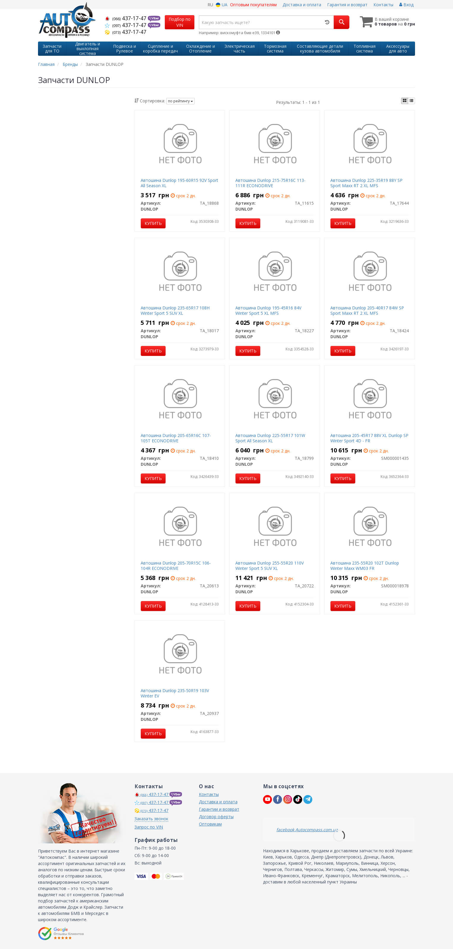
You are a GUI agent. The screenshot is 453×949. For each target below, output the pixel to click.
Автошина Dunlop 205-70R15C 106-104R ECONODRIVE (176, 565)
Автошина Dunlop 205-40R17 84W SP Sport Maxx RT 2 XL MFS (367, 310)
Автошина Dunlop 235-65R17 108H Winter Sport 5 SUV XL (175, 310)
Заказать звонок (151, 818)
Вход (406, 4)
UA (221, 4)
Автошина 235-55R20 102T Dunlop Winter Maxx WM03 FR (364, 565)
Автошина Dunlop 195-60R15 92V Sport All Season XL (179, 182)
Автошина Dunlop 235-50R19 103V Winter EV (175, 693)
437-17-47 (126, 18)
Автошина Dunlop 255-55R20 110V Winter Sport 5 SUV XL (269, 565)
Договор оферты (216, 816)
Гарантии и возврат (219, 809)
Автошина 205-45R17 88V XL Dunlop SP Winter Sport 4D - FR (369, 438)
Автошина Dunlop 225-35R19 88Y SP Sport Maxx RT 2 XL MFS (366, 182)
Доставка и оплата (302, 4)
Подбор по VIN (180, 22)
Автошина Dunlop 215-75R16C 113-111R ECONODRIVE (270, 182)
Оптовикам (210, 824)
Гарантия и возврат (347, 4)
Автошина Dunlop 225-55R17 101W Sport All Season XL (270, 438)
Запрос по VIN (148, 827)
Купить (153, 223)
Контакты (383, 4)
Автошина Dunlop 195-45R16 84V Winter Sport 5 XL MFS (268, 310)
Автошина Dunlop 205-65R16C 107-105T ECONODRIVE (176, 438)
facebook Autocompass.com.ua (307, 829)
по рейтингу (180, 101)
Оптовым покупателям (253, 4)
